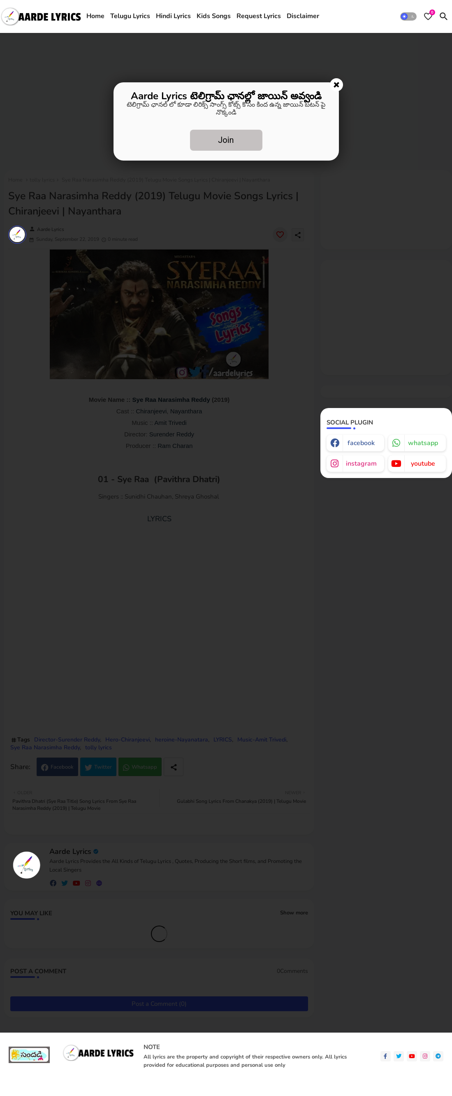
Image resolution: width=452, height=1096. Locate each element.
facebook (361, 443)
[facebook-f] (385, 1056)
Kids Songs (214, 16)
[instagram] (425, 1056)
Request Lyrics (258, 16)
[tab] (95, 16)
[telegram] (438, 1056)
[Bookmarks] (428, 16)
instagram (361, 463)
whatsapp (423, 443)
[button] (408, 16)
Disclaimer (303, 16)
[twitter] (399, 1056)
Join (226, 140)
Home (95, 16)
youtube (423, 463)
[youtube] (412, 1056)
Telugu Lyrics (130, 16)
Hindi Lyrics (173, 16)
